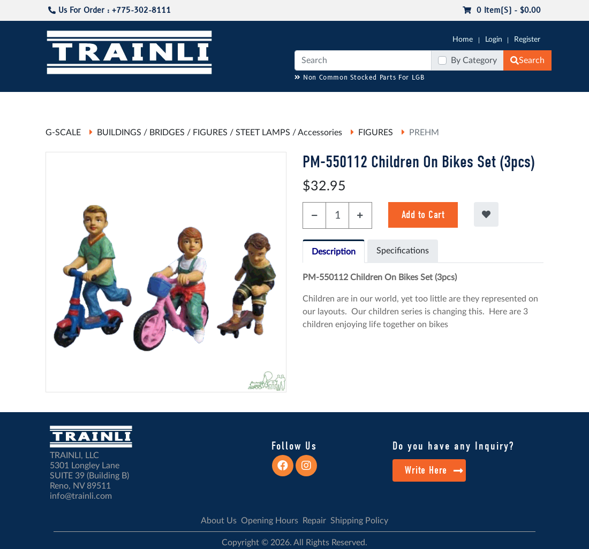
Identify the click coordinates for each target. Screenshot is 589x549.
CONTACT (558, 96)
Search (527, 60)
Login (493, 39)
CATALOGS (81, 96)
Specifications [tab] (402, 250)
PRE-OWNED (421, 102)
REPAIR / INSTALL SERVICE (344, 102)
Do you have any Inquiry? (453, 445)
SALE (466, 96)
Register (527, 39)
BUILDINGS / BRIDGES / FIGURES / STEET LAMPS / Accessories (219, 132)
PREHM (424, 132)
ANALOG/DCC (278, 96)
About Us (219, 520)
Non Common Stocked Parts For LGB (359, 77)
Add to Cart (423, 214)
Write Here (434, 470)
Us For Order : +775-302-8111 (109, 10)
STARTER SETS (501, 102)
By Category (474, 60)
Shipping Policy (359, 520)
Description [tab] (334, 252)
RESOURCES (221, 96)
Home (462, 39)
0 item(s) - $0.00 (502, 10)
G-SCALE (29, 96)
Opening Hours (269, 520)
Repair (314, 520)
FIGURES (375, 132)
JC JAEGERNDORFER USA (146, 102)
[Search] (363, 60)
